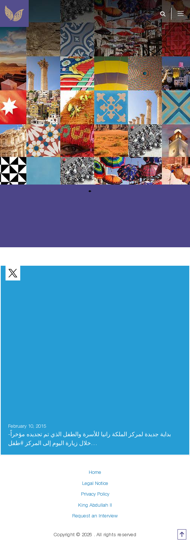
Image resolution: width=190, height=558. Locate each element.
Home (95, 472)
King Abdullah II (95, 505)
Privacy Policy (95, 494)
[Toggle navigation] (185, 13)
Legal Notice (95, 483)
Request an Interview (95, 516)
